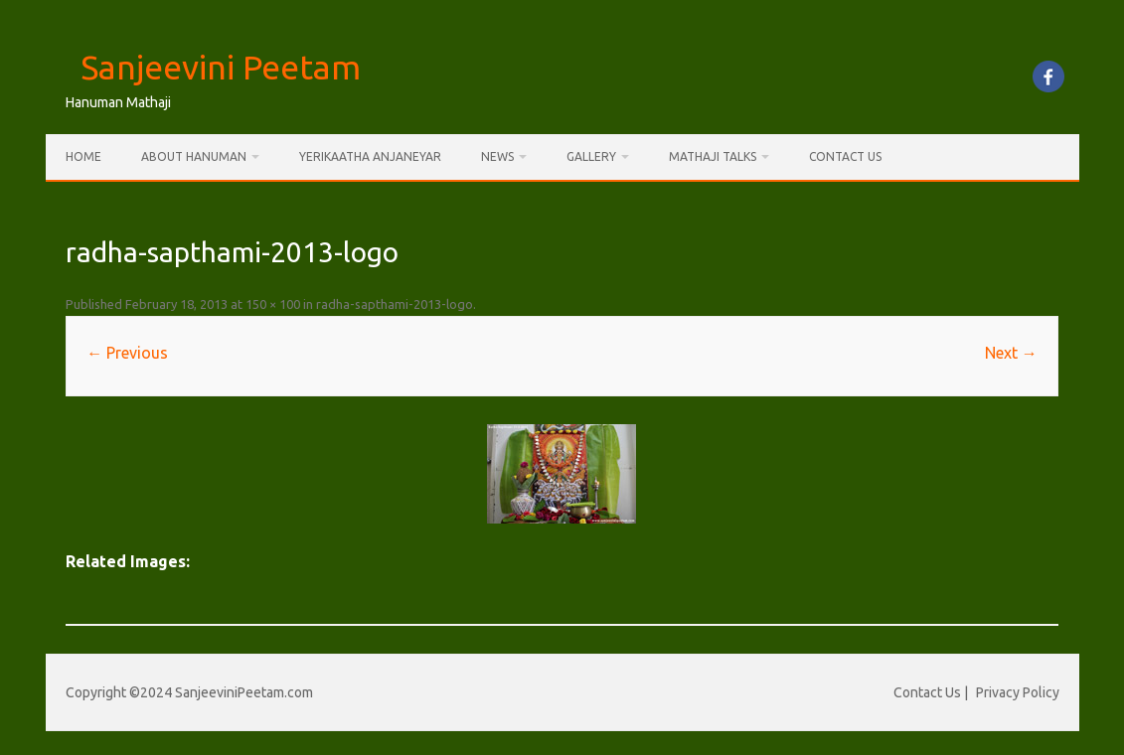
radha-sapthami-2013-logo (394, 304)
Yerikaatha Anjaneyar (370, 156)
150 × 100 (272, 304)
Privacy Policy (1017, 692)
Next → (1011, 353)
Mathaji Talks (712, 156)
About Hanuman (193, 156)
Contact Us (845, 156)
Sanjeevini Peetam (220, 66)
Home (83, 156)
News (497, 156)
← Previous (127, 353)
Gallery (591, 156)
